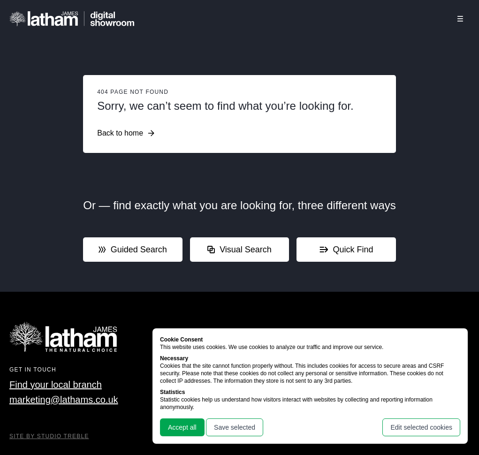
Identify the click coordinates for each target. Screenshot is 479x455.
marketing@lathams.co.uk (63, 399)
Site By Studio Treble (49, 436)
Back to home (125, 133)
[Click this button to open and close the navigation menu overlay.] (460, 18)
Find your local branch (55, 384)
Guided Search (133, 249)
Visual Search (239, 249)
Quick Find (346, 249)
